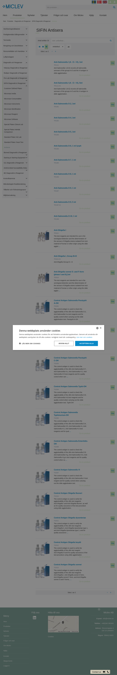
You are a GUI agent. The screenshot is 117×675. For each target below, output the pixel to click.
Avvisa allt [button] (64, 343)
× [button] (100, 328)
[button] (29, 343)
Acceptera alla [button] (87, 343)
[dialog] (58, 337)
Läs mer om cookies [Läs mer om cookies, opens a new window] (84, 337)
